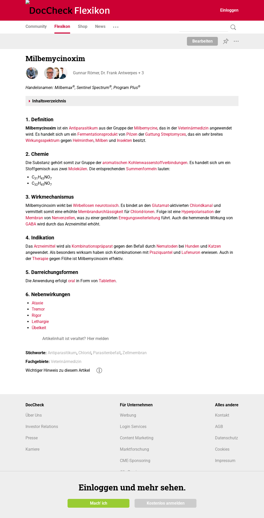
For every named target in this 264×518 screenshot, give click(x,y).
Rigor (36, 315)
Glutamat (160, 205)
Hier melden (98, 338)
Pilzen (131, 134)
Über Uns (34, 415)
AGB (219, 426)
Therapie (40, 258)
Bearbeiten (202, 41)
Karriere (32, 449)
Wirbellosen (83, 205)
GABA (31, 224)
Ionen (149, 211)
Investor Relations (42, 426)
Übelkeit (39, 327)
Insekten (124, 140)
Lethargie (40, 321)
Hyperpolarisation (198, 211)
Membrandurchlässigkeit (100, 211)
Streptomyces (173, 134)
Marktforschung (134, 449)
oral (71, 280)
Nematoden (167, 246)
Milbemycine (145, 128)
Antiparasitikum (83, 128)
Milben (101, 140)
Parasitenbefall (107, 352)
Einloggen (229, 10)
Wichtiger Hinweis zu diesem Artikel (58, 370)
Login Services (133, 426)
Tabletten (107, 280)
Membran (34, 217)
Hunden (192, 246)
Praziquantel (161, 252)
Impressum (225, 460)
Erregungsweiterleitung (139, 217)
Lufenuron (191, 252)
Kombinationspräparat (92, 246)
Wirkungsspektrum (43, 140)
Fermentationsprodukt (97, 134)
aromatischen (114, 162)
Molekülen (77, 168)
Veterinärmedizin (193, 128)
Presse (32, 437)
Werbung (128, 415)
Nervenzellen (63, 217)
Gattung (152, 134)
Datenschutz (226, 437)
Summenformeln (141, 168)
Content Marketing (136, 437)
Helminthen (83, 140)
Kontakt (222, 415)
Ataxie (37, 303)
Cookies (222, 449)
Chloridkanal (201, 205)
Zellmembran (134, 352)
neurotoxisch (107, 205)
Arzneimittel (44, 246)
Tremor (38, 309)
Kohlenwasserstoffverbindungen (157, 162)
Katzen (214, 246)
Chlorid (136, 211)
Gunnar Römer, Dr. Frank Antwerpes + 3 (107, 72)
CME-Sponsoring (135, 460)
